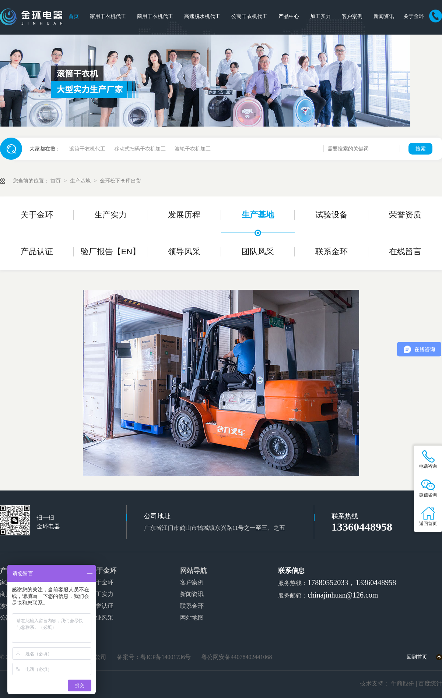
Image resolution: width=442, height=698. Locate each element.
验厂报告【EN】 (111, 251)
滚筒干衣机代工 (87, 149)
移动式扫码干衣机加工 (140, 149)
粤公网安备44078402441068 (236, 657)
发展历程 (184, 214)
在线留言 (405, 251)
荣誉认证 (101, 606)
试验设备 (331, 214)
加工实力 (320, 16)
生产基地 (81, 181)
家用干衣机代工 (108, 16)
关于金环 (413, 16)
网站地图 (192, 617)
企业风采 (101, 617)
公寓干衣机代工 (249, 16)
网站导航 (193, 570)
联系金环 (331, 251)
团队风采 (258, 251)
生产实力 (110, 214)
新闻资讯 (383, 16)
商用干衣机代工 (155, 16)
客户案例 (352, 16)
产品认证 (37, 251)
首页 (74, 16)
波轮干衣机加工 (193, 149)
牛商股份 (402, 683)
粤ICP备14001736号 (165, 657)
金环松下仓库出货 (120, 181)
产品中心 (288, 16)
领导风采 (184, 251)
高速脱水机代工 (202, 16)
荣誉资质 (405, 214)
